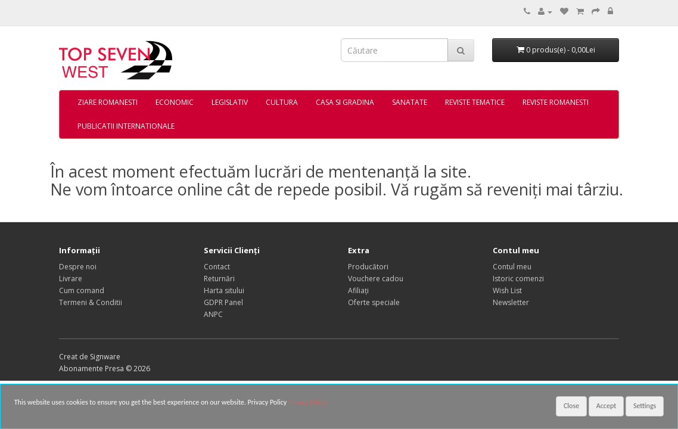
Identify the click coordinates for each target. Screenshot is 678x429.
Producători (368, 267)
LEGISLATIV (230, 102)
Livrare (70, 278)
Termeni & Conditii (90, 302)
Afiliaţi (358, 290)
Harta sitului (224, 290)
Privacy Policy (308, 402)
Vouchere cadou (375, 278)
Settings (644, 406)
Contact (217, 267)
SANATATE (409, 102)
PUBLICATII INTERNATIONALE (126, 126)
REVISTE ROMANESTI (556, 102)
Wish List (507, 290)
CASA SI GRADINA (345, 102)
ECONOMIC (174, 102)
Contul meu (512, 267)
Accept (606, 406)
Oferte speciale (374, 302)
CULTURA (282, 102)
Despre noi (78, 267)
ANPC (213, 314)
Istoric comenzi (518, 278)
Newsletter (511, 302)
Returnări (219, 278)
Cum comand (81, 290)
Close (571, 406)
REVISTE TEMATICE (475, 102)
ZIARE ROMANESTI (107, 102)
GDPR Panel (223, 302)
